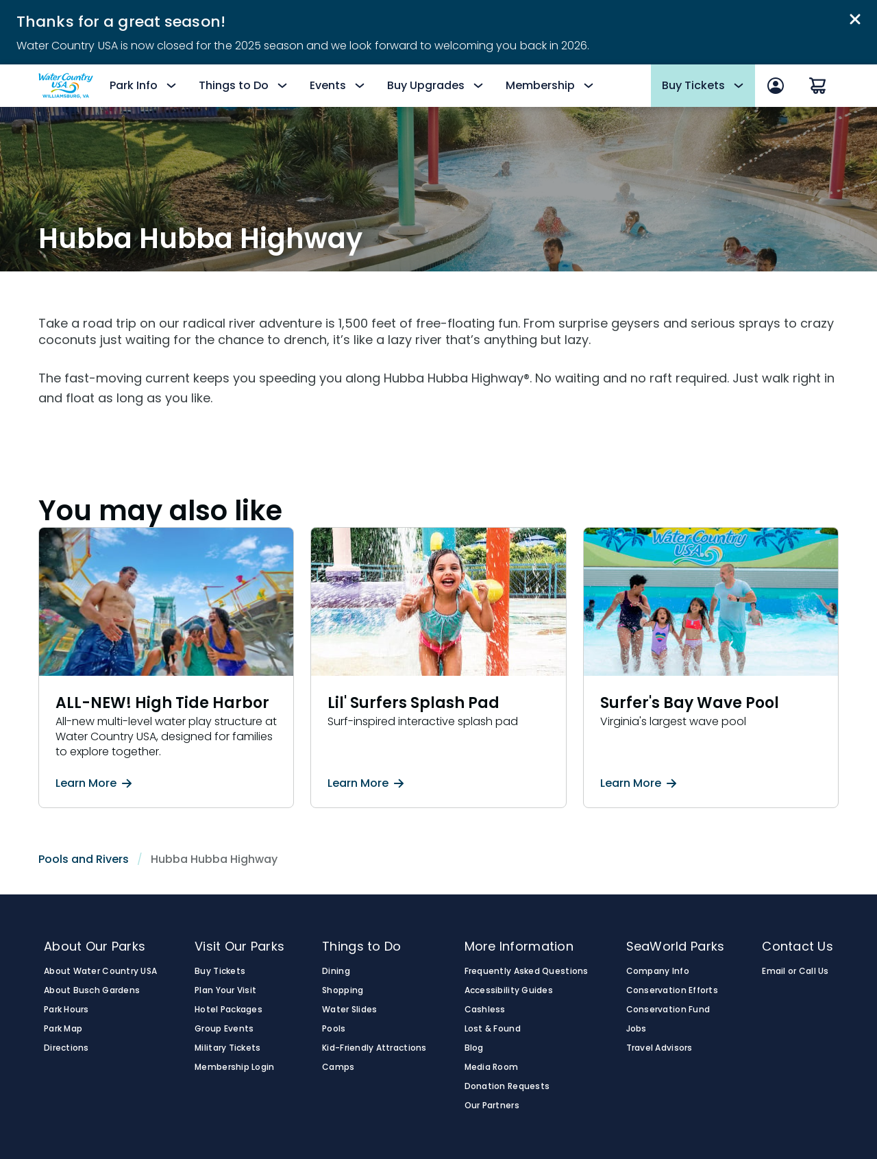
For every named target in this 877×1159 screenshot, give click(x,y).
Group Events (224, 1028)
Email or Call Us (795, 971)
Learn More (93, 783)
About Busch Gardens (92, 990)
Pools (333, 1028)
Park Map (63, 1028)
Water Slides (349, 1009)
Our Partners (492, 1105)
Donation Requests (507, 1086)
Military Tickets (227, 1047)
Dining (336, 971)
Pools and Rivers (83, 859)
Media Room (492, 1067)
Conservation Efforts (672, 990)
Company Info (657, 971)
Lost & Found (493, 1028)
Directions (66, 1047)
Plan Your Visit (225, 990)
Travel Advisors (659, 1047)
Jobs (636, 1028)
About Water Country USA (100, 971)
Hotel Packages (228, 1009)
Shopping (342, 990)
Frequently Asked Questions (527, 971)
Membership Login (234, 1067)
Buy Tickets (220, 971)
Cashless (485, 1009)
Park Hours (66, 1009)
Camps (338, 1067)
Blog (474, 1047)
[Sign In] (775, 85)
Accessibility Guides (509, 990)
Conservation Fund (668, 1009)
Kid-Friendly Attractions (374, 1047)
